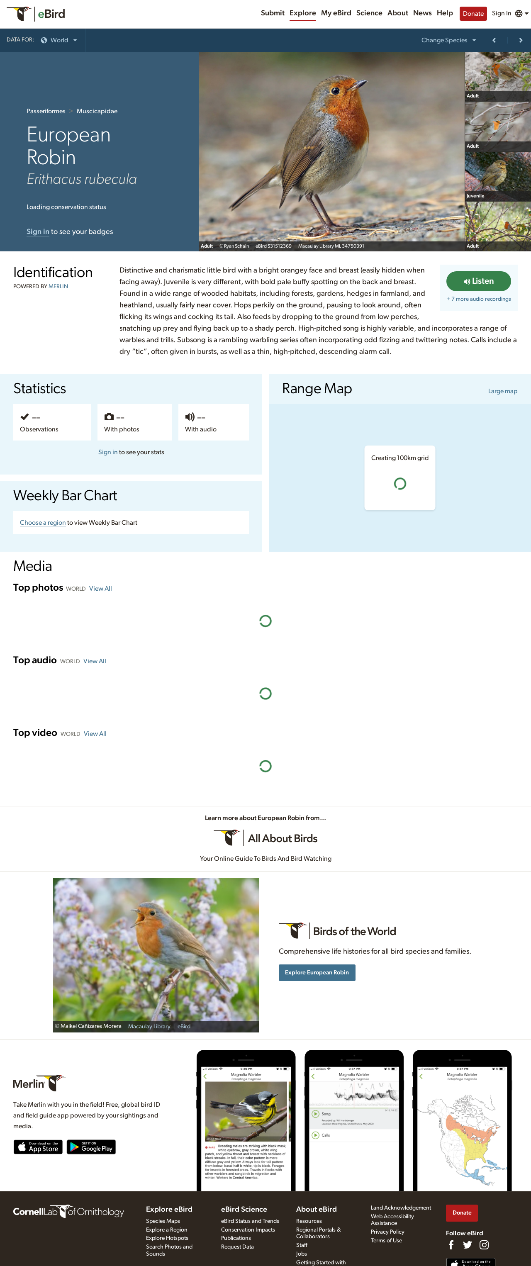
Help (445, 13)
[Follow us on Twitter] (468, 1245)
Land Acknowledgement (401, 1208)
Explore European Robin (317, 972)
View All (100, 588)
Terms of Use (386, 1241)
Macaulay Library (149, 1027)
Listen (479, 281)
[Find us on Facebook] (451, 1245)
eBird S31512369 (274, 245)
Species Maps (163, 1221)
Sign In (502, 13)
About (397, 13)
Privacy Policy (387, 1232)
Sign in (108, 452)
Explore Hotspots (167, 1238)
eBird (184, 1027)
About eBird (316, 1209)
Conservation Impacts (248, 1230)
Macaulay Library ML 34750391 (331, 245)
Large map (503, 391)
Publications (236, 1238)
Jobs (301, 1254)
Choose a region (43, 522)
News (422, 13)
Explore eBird (169, 1209)
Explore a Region (167, 1230)
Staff (301, 1245)
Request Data (237, 1247)
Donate (473, 13)
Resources (309, 1221)
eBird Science (244, 1209)
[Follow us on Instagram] (484, 1245)
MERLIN (58, 287)
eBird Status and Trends (250, 1221)
